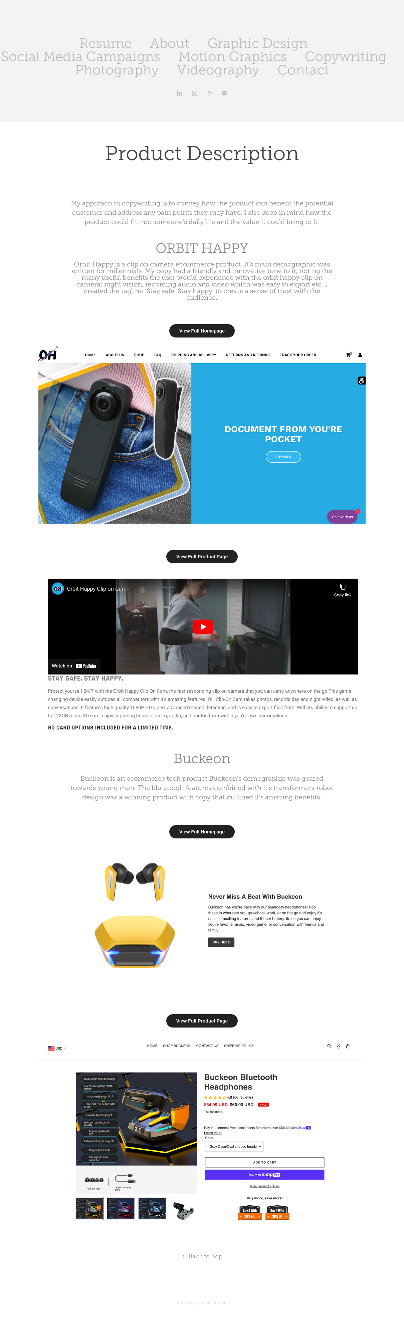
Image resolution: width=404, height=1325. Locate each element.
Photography (117, 69)
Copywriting (345, 56)
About (169, 43)
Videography (218, 69)
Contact (303, 69)
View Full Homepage (202, 331)
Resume (105, 43)
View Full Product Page (202, 556)
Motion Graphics (232, 56)
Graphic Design (257, 43)
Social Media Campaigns (80, 56)
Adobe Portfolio (214, 1302)
